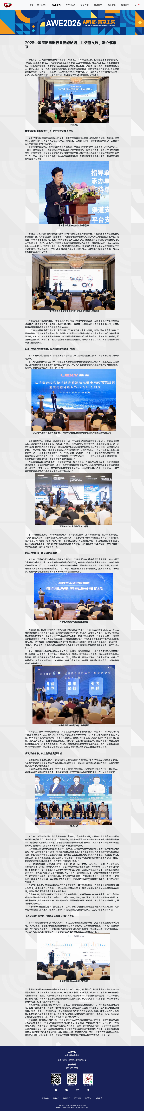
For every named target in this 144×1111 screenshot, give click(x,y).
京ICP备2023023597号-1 (63, 1107)
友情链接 (98, 1098)
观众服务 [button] (112, 5)
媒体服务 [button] (125, 5)
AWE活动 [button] (71, 5)
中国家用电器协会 (72, 1055)
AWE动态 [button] (56, 5)
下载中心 (56, 1098)
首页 (32, 5)
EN (139, 5)
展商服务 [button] (98, 5)
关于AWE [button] (42, 5)
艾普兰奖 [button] (84, 5)
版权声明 (77, 1098)
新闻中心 (45, 1098)
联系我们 (66, 1098)
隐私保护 (88, 1098)
